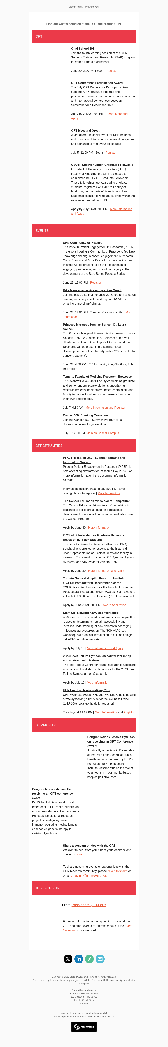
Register (112, 70)
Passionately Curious (89, 905)
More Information (109, 493)
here (79, 854)
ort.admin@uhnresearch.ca (88, 875)
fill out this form (118, 871)
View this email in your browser (84, 7)
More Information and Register (105, 407)
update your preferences (74, 1016)
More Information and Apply (106, 570)
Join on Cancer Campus (103, 433)
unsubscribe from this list (101, 1016)
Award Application (114, 605)
